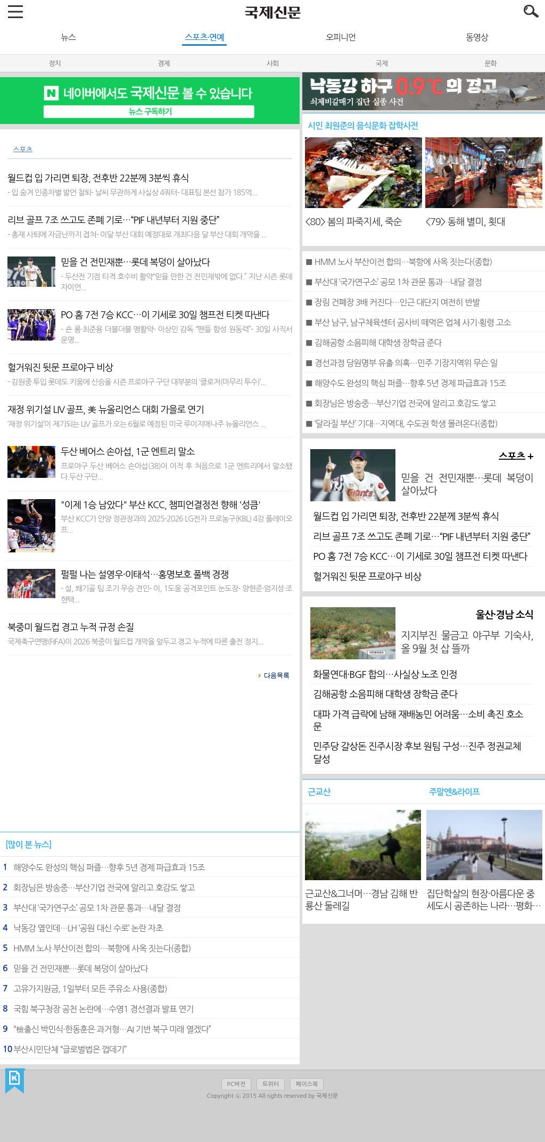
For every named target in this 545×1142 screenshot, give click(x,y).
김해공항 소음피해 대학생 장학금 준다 (385, 694)
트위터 (270, 1084)
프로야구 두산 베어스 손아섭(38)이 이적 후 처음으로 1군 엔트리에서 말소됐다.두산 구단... (176, 471)
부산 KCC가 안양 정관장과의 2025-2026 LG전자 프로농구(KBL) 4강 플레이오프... (176, 524)
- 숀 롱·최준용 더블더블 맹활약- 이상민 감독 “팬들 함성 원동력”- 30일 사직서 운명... (176, 335)
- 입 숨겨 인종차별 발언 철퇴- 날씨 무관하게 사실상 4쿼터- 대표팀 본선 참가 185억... (132, 192)
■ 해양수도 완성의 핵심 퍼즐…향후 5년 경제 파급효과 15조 (405, 383)
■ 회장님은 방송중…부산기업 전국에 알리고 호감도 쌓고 (400, 403)
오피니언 (341, 37)
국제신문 (15, 1081)
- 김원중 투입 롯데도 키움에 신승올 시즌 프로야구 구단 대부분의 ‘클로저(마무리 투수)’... (136, 382)
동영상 (477, 37)
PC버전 (236, 1084)
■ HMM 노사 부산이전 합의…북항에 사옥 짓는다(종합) (398, 262)
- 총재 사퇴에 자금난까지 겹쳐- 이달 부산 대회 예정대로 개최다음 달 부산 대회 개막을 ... (137, 234)
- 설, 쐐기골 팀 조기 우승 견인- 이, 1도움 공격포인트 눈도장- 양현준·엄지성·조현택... (176, 594)
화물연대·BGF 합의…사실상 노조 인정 (385, 675)
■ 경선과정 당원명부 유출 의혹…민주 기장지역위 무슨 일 (401, 363)
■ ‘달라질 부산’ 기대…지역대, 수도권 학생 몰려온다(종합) (401, 423)
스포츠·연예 (204, 37)
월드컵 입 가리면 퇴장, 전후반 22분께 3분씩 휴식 (406, 517)
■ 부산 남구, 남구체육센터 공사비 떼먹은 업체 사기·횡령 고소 (407, 322)
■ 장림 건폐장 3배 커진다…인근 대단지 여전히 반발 (392, 302)
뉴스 (68, 37)
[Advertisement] (150, 760)
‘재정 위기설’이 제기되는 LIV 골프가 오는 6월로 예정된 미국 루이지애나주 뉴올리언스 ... (136, 424)
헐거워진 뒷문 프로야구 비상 (367, 577)
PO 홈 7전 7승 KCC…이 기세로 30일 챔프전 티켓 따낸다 (420, 556)
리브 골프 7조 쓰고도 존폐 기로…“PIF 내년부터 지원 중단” (421, 537)
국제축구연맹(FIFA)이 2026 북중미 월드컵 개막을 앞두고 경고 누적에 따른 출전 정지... (135, 642)
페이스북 (307, 1084)
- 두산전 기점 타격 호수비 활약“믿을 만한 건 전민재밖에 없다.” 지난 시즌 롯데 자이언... (176, 282)
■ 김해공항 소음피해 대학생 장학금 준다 (373, 342)
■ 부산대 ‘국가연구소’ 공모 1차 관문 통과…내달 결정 (393, 282)
